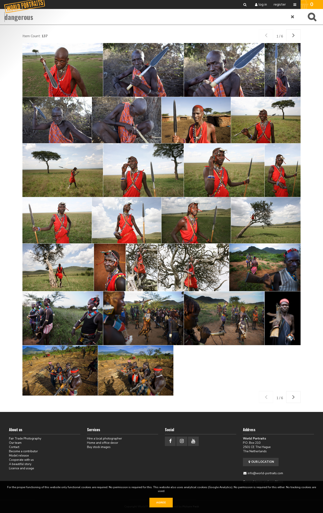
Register (280, 4)
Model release (19, 455)
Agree (161, 502)
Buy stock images (99, 447)
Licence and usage (21, 468)
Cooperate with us (21, 460)
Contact (14, 447)
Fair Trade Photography (25, 438)
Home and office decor (102, 443)
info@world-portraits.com (265, 473)
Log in (263, 4)
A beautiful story (20, 464)
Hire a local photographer (104, 438)
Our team (15, 443)
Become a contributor (23, 451)
